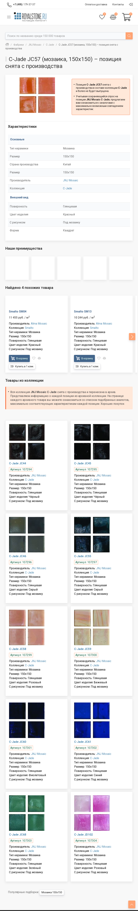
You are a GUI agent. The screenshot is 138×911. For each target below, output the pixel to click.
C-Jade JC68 (17, 834)
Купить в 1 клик (22, 366)
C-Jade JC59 (82, 649)
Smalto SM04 (17, 311)
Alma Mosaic (39, 323)
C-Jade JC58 (17, 649)
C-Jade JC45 (82, 463)
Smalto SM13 (83, 311)
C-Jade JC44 (17, 463)
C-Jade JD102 (83, 834)
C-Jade (67, 188)
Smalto (29, 328)
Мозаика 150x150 (52, 892)
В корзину (19, 358)
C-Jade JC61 (82, 741)
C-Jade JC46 (17, 556)
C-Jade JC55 (82, 556)
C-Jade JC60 (17, 741)
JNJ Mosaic (70, 180)
